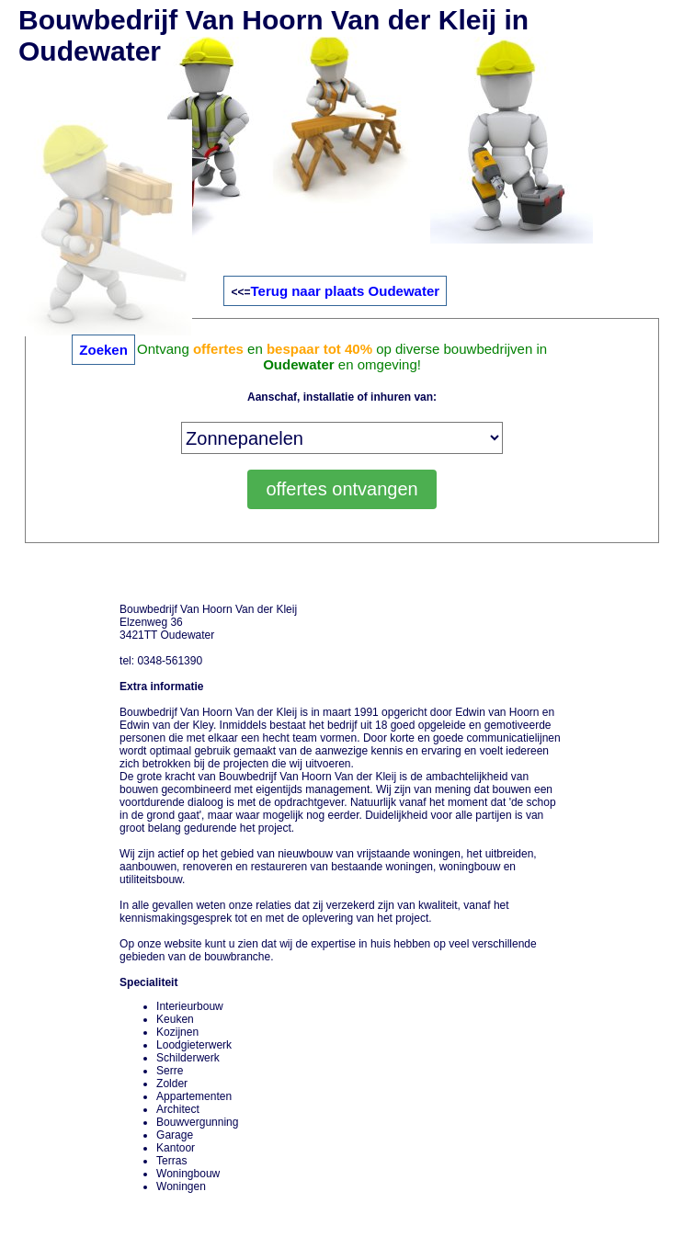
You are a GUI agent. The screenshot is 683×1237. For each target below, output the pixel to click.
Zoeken (103, 349)
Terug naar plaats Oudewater (344, 291)
